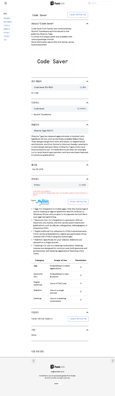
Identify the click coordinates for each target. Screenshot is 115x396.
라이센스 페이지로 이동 (78, 202)
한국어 (57, 384)
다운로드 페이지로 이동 (77, 15)
